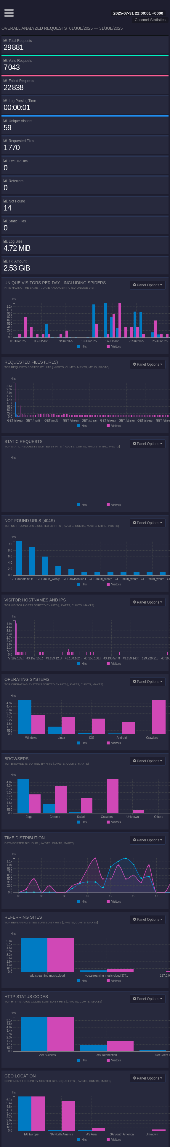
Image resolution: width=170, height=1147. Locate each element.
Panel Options (147, 285)
